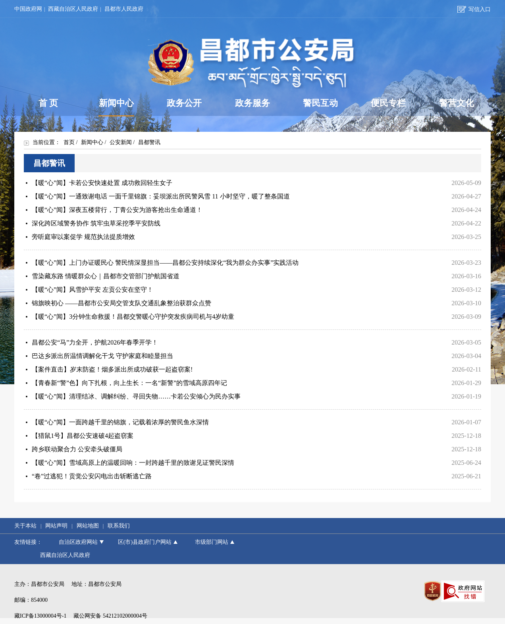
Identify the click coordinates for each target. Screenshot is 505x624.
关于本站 (25, 526)
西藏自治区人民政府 (73, 9)
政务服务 (252, 103)
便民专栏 (388, 103)
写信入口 (474, 9)
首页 (69, 142)
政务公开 (184, 103)
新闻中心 (116, 107)
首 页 (48, 103)
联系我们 (119, 526)
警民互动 (320, 103)
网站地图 (88, 526)
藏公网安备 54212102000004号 (110, 616)
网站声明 (56, 526)
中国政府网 (28, 9)
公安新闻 (121, 142)
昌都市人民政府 (123, 9)
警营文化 (456, 103)
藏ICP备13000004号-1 (40, 616)
